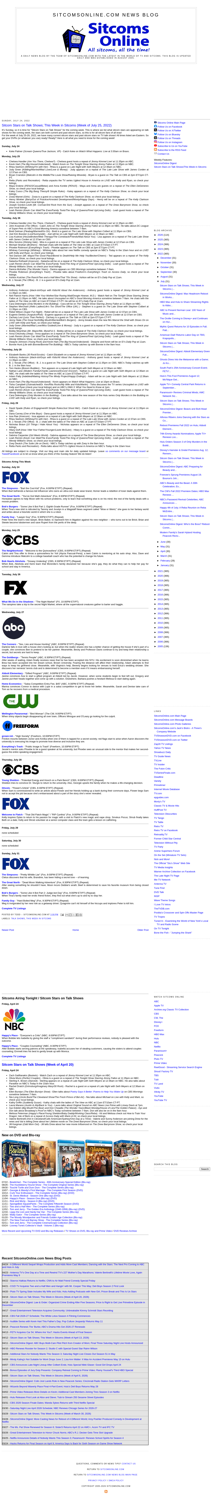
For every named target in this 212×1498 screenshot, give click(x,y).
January (165, 565)
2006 (161, 641)
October (165, 267)
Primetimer (159, 785)
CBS (156, 1013)
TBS (156, 1075)
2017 (161, 590)
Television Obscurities (165, 813)
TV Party (158, 846)
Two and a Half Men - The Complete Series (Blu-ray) (37, 1206)
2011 (161, 618)
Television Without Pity (166, 842)
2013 (161, 608)
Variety (157, 781)
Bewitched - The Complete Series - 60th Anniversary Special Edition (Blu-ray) (50, 1182)
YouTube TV (160, 1100)
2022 (161, 253)
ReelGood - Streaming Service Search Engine (178, 1067)
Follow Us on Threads (169, 138)
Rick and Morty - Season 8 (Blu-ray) (28, 1201)
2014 (161, 604)
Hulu (156, 1038)
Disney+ (158, 1022)
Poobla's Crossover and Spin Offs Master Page (178, 912)
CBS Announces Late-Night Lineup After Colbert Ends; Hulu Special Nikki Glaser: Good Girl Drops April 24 (65, 1364)
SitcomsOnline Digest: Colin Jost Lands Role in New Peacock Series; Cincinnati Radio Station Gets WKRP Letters (69, 1381)
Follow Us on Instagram (170, 142)
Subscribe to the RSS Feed (172, 150)
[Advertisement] (106, 91)
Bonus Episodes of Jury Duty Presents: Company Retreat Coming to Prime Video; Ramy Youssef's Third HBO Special (71, 1370)
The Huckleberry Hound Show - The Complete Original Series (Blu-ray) (47, 1184)
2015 (161, 599)
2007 (161, 637)
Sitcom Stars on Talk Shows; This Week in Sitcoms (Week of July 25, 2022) (57, 125)
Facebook (14, 454)
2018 (161, 585)
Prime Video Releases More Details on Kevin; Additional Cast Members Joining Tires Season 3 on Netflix (65, 1392)
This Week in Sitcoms (38, 919)
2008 (161, 632)
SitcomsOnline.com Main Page (170, 715)
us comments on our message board (125, 451)
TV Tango (159, 818)
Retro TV (158, 826)
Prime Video (160, 1063)
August (165, 276)
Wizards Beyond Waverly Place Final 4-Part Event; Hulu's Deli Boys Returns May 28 (54, 1386)
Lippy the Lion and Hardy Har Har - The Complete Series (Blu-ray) (44, 1212)
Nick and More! (162, 859)
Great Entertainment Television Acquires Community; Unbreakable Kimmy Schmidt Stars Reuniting (61, 1310)
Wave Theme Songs (164, 900)
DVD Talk (159, 892)
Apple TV (159, 1005)
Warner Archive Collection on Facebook (174, 871)
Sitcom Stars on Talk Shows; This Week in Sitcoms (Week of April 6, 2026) (49, 1375)
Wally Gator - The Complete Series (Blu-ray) (33, 1214)
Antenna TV (160, 883)
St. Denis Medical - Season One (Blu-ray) (31, 1195)
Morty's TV (159, 801)
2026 (161, 235)
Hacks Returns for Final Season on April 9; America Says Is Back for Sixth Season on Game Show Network (66, 1443)
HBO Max (159, 1034)
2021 (161, 571)
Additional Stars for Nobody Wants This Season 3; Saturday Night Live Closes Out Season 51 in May (62, 1354)
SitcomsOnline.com (112, 1469)
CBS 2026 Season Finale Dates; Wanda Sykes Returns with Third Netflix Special (52, 1402)
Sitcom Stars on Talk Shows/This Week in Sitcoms (180, 166)
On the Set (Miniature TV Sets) (170, 855)
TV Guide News (162, 756)
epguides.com (161, 797)
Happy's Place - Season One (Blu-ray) (30, 1198)
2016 (161, 594)
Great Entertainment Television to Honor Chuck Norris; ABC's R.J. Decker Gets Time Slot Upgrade (61, 1432)
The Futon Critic (162, 768)
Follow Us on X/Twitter (169, 130)
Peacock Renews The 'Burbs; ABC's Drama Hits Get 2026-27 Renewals (47, 1326)
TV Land (158, 1083)
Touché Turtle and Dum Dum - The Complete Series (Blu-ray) (42, 1187)
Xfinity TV (159, 1091)
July (163, 281)
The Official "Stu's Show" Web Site (172, 863)
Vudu (156, 1088)
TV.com (158, 793)
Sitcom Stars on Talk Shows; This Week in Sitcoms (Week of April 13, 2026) (49, 1337)
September (167, 272)
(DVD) (71, 1193)
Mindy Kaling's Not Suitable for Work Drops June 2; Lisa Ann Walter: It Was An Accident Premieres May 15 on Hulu (70, 1359)
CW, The (158, 1018)
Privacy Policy (97, 1481)
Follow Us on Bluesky (169, 134)
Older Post (143, 930)
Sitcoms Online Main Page (169, 122)
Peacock (158, 1055)
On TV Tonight (161, 928)
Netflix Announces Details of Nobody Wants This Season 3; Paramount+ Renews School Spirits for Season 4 (67, 1438)
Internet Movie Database (167, 789)
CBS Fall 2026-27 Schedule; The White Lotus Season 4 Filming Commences (50, 1316)
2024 (161, 244)
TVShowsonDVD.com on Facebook (172, 735)
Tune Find (159, 888)
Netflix (157, 1046)
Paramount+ (160, 1050)
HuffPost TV (160, 810)
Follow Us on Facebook (170, 126)
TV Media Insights (163, 867)
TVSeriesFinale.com (164, 772)
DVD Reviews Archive (125, 1231)
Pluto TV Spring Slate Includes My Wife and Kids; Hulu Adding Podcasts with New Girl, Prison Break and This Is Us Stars (73, 1291)
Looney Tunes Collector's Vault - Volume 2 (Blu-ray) (37, 1225)
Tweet (5, 454)
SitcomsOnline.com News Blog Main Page (112, 1475)
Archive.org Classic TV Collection (171, 1009)
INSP (156, 896)
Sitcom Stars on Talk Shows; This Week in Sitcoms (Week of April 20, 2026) (49, 1297)
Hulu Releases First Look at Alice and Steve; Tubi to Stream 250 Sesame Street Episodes (57, 1397)
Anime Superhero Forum (167, 851)
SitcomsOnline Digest (165, 163)
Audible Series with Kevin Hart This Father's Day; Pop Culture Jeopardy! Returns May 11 (56, 1321)
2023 (161, 249)
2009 (161, 627)
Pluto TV (158, 1059)
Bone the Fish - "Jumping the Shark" (173, 932)
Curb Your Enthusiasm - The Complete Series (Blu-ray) (38, 1193)
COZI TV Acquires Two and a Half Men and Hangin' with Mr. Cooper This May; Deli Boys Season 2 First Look (67, 1286)
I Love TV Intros (162, 904)
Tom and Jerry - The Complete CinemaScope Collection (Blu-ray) (44, 1222)
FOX (156, 1026)
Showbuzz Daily (162, 752)
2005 (161, 646)
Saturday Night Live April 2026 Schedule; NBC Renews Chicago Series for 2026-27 (53, 1408)
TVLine (157, 760)
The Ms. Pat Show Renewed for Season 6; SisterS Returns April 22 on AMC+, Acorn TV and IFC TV (62, 1427)
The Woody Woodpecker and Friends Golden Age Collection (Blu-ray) (46, 1217)
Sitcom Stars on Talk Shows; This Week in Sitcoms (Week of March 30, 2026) (50, 1413)
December (166, 257)
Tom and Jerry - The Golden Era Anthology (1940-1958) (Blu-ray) (44, 1209)
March (164, 556)
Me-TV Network (162, 879)
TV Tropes (159, 916)
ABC (156, 1001)
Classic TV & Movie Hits (166, 805)
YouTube (158, 1096)
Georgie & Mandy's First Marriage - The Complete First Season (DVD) (46, 1190)
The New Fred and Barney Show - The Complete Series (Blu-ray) (44, 1220)
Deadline (158, 777)
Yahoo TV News (162, 748)
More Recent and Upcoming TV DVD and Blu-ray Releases (33, 1231)
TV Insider (159, 764)
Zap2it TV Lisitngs (163, 744)
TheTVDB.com (161, 908)
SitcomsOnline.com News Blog (106, 15)
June (163, 541)
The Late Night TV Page (166, 875)
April (163, 551)
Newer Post (8, 930)
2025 (161, 239)
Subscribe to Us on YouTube (172, 146)
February (166, 560)
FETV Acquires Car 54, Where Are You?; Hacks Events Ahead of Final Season (51, 1332)
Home (76, 930)
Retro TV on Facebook (166, 830)
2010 (161, 622)
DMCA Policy (116, 1481)
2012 (161, 613)
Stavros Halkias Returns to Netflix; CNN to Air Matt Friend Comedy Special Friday (52, 1280)
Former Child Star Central (167, 838)
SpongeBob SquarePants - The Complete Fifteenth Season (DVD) (44, 1203)
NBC (156, 1042)
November (166, 262)
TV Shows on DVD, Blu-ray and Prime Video (88, 1231)
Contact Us (161, 153)
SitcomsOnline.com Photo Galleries (172, 724)
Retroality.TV (160, 834)
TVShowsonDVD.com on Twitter (171, 740)
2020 (161, 575)
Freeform (159, 1030)
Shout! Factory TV (163, 1071)
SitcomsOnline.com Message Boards (173, 719)
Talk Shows (18, 919)
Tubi (156, 1079)
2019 (161, 580)
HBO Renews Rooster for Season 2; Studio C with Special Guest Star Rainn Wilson (53, 1348)
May (163, 546)
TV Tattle (158, 822)
